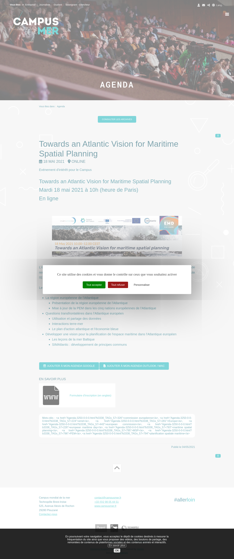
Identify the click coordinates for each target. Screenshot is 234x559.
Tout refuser (118, 284)
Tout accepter (94, 284)
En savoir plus (117, 552)
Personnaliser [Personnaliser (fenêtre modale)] (142, 284)
